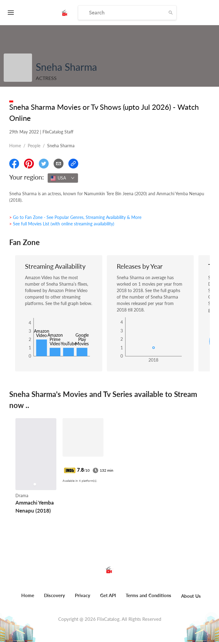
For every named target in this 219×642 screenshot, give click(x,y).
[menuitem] (27, 598)
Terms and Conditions (148, 595)
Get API (108, 595)
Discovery (54, 595)
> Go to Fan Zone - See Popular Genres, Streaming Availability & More (75, 217)
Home (15, 145)
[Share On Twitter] (44, 163)
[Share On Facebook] (14, 163)
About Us (191, 596)
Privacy (82, 595)
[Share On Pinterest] (29, 163)
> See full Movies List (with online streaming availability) (61, 223)
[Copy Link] (73, 163)
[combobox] (62, 178)
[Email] (58, 163)
